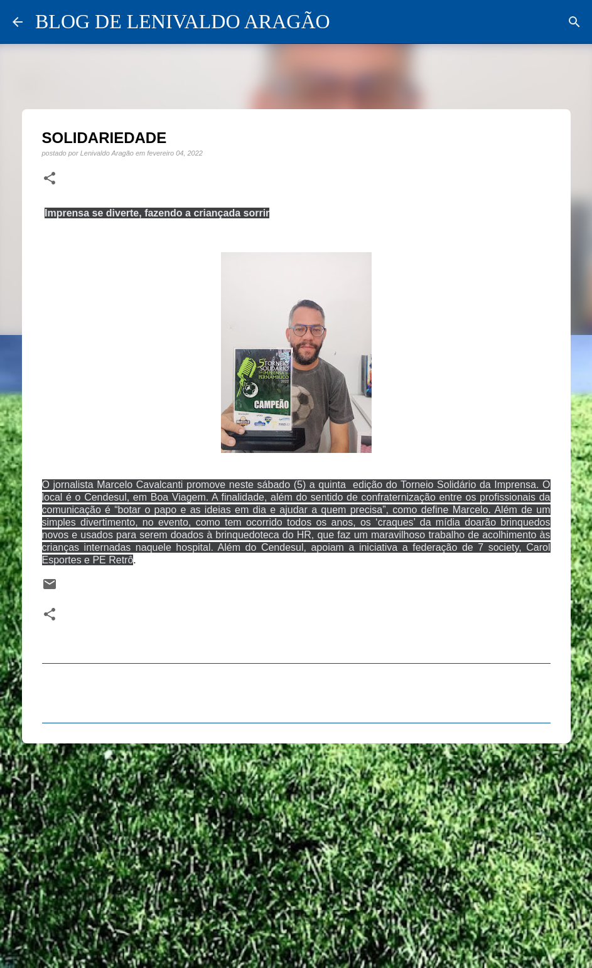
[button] (49, 179)
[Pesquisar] (574, 22)
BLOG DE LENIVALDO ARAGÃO (182, 21)
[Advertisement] (296, 850)
